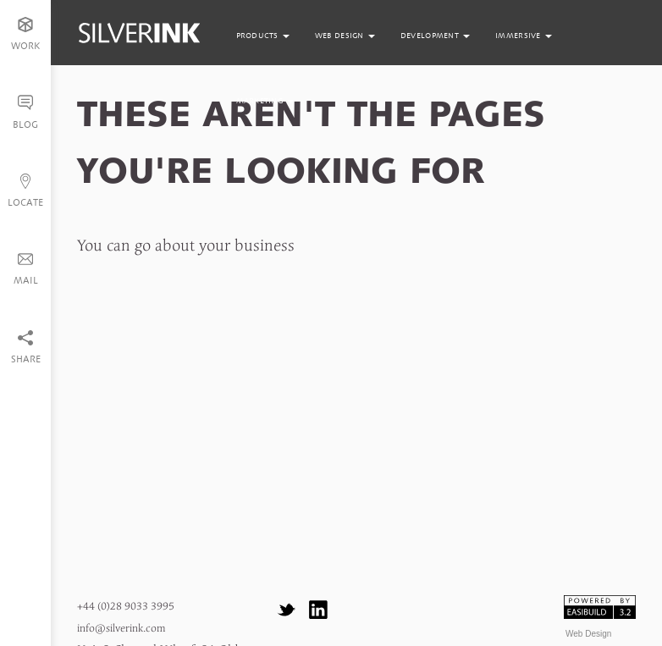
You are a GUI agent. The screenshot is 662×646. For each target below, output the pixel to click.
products (263, 35)
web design (345, 35)
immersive (523, 35)
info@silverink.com (121, 628)
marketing (265, 101)
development (435, 35)
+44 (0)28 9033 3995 (125, 606)
